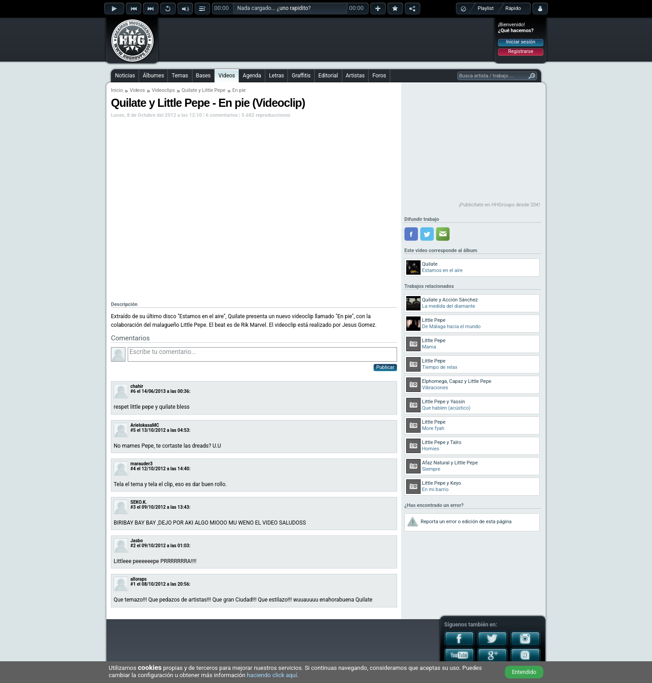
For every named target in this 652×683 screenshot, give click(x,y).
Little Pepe (213, 90)
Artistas (355, 75)
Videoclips (163, 90)
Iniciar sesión (521, 42)
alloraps (138, 579)
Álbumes (153, 75)
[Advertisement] (326, 39)
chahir (136, 386)
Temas (180, 75)
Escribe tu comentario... (262, 354)
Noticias (125, 75)
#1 (133, 584)
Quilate (189, 90)
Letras (276, 75)
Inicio (117, 90)
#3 (133, 507)
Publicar (385, 367)
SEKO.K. (138, 502)
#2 (133, 545)
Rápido (513, 8)
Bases (203, 75)
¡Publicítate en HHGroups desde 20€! (499, 205)
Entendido (524, 672)
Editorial (328, 75)
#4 (133, 468)
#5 (133, 430)
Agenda (252, 75)
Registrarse (520, 51)
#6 (133, 391)
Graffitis (301, 75)
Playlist (486, 8)
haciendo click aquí (272, 675)
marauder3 (141, 463)
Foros (379, 75)
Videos (226, 75)
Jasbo (136, 540)
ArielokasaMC (144, 425)
